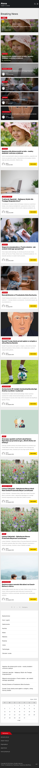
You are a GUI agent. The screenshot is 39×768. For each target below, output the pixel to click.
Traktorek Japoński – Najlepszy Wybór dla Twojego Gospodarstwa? (19, 71)
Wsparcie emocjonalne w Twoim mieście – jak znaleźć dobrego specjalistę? (17, 84)
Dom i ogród (6, 620)
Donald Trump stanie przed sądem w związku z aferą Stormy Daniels (19, 114)
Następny (25, 607)
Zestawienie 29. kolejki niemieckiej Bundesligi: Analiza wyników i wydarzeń (19, 390)
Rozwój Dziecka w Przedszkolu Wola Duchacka (13, 99)
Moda (4, 632)
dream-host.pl (5, 740)
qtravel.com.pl (5, 737)
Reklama (4, 636)
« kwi (18, 720)
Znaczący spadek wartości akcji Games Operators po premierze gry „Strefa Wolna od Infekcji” (19, 440)
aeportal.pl (4, 748)
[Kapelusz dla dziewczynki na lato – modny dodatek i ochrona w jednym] (19, 49)
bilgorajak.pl (4, 744)
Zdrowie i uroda (6, 653)
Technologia (5, 649)
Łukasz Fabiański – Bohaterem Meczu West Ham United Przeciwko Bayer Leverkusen (18, 489)
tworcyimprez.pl (5, 751)
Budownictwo (6, 616)
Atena (4, 3)
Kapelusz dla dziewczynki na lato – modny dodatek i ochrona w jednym (18, 27)
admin (7, 73)
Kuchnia (4, 628)
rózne (4, 645)
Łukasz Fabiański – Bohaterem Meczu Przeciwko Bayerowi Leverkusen (16, 537)
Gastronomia (6, 624)
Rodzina (4, 641)
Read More (33, 164)
